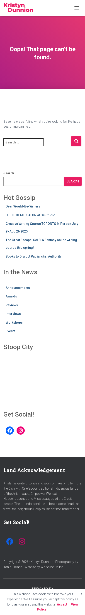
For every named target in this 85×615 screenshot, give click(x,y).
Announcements (18, 288)
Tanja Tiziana (12, 567)
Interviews (13, 314)
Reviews (12, 305)
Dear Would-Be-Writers (23, 206)
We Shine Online (52, 567)
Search (8, 173)
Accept (62, 604)
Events (10, 331)
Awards (11, 296)
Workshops (14, 322)
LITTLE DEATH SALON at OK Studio (30, 215)
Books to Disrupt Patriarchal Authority (33, 256)
